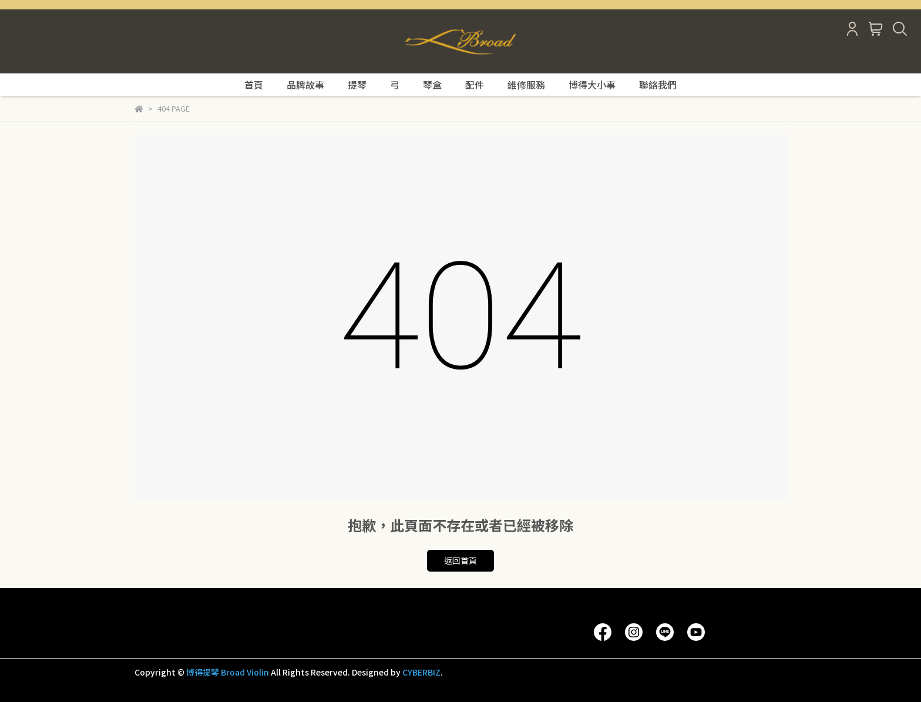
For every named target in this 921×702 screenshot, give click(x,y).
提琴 (357, 84)
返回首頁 (460, 560)
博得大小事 (592, 84)
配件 (474, 84)
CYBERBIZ (421, 672)
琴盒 (432, 84)
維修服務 (526, 84)
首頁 (253, 84)
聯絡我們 (658, 84)
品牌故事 (305, 84)
